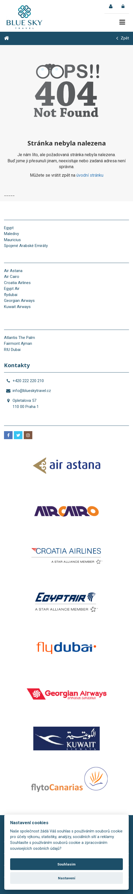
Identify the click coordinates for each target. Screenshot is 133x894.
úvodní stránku (89, 175)
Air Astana (13, 270)
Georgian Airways (19, 300)
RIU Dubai (12, 349)
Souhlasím (66, 864)
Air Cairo (11, 276)
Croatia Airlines (17, 282)
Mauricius (12, 239)
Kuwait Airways (17, 306)
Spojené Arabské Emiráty (26, 245)
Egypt (9, 227)
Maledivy (11, 233)
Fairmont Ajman (18, 343)
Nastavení (66, 878)
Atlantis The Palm (19, 337)
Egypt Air (11, 288)
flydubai (10, 294)
